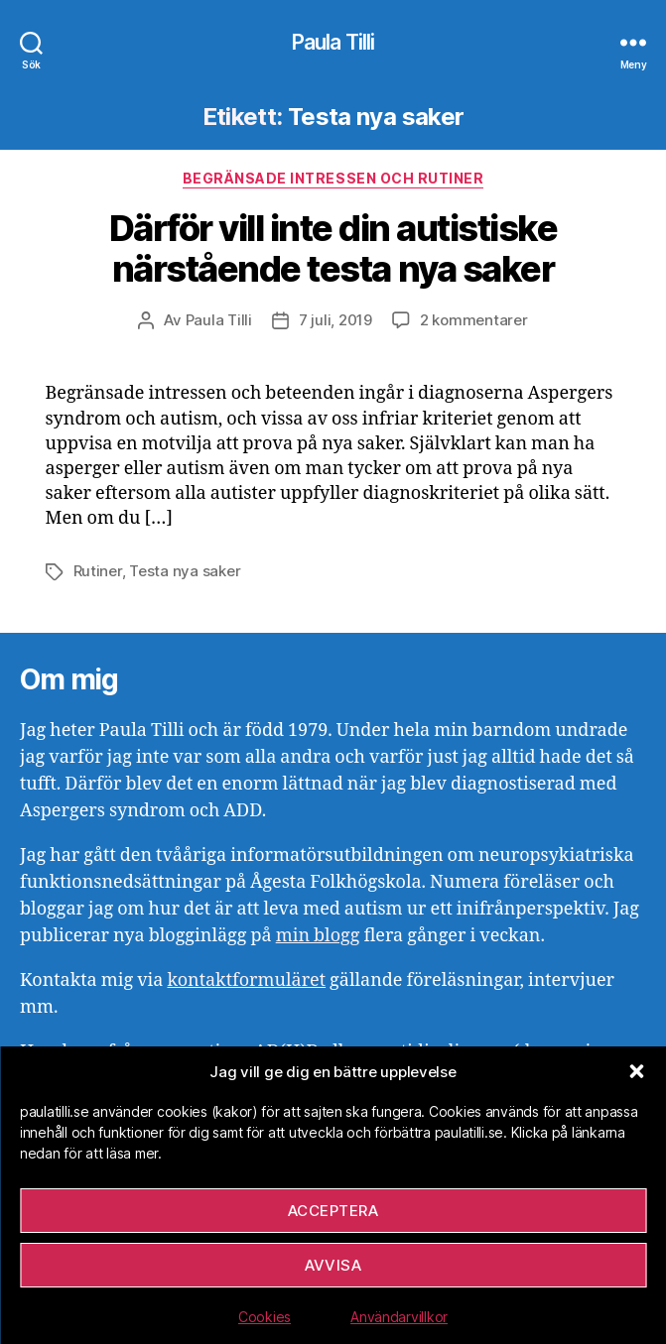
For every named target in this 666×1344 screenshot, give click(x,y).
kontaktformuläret (246, 980)
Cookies (264, 1316)
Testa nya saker (184, 570)
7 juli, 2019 (335, 319)
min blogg (318, 935)
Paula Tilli (333, 42)
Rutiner (97, 570)
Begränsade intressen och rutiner (333, 178)
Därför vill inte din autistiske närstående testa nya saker (333, 248)
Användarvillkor (399, 1316)
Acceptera (333, 1210)
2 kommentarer (474, 319)
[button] (636, 1071)
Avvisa (333, 1265)
